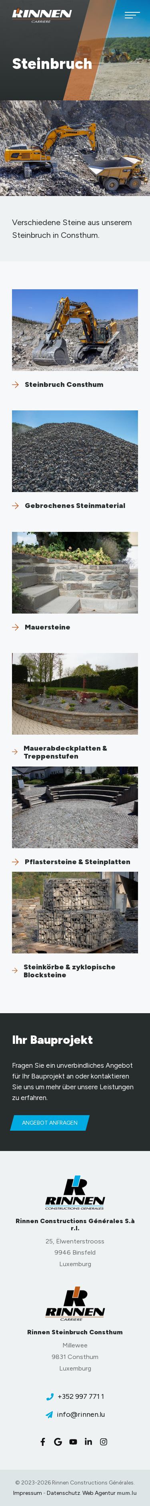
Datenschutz (63, 1493)
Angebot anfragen (50, 1123)
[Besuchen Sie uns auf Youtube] (75, 1442)
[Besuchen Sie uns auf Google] (60, 1442)
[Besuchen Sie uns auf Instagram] (106, 1442)
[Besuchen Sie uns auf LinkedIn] (90, 1442)
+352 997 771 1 (81, 1396)
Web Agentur (99, 1493)
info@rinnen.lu (81, 1414)
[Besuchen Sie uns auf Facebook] (45, 1442)
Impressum (27, 1493)
